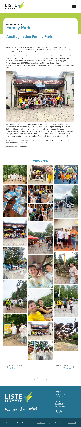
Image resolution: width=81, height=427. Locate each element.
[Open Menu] (74, 6)
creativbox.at (72, 423)
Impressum (59, 404)
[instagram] (60, 411)
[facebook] (56, 411)
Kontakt (58, 401)
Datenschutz (60, 406)
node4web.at (41, 423)
